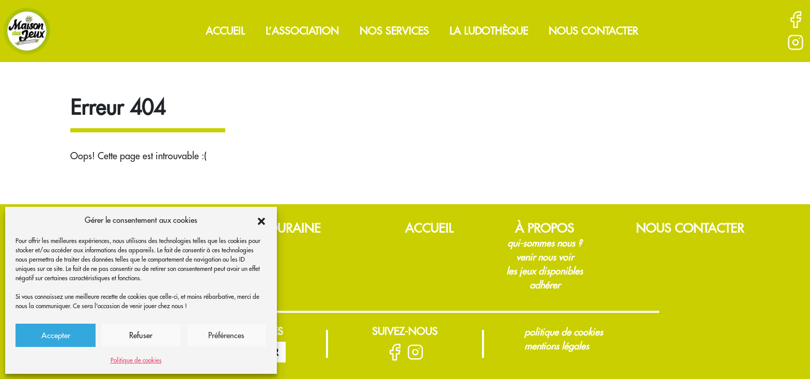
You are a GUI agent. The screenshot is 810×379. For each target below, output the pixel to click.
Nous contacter (593, 30)
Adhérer (544, 285)
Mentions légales (556, 346)
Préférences (226, 335)
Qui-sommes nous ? (544, 243)
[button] (261, 220)
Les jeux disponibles (544, 271)
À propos (544, 228)
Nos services (394, 30)
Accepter (55, 335)
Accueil (225, 30)
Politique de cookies (136, 360)
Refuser (140, 335)
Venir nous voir (544, 257)
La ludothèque (488, 30)
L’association (302, 30)
